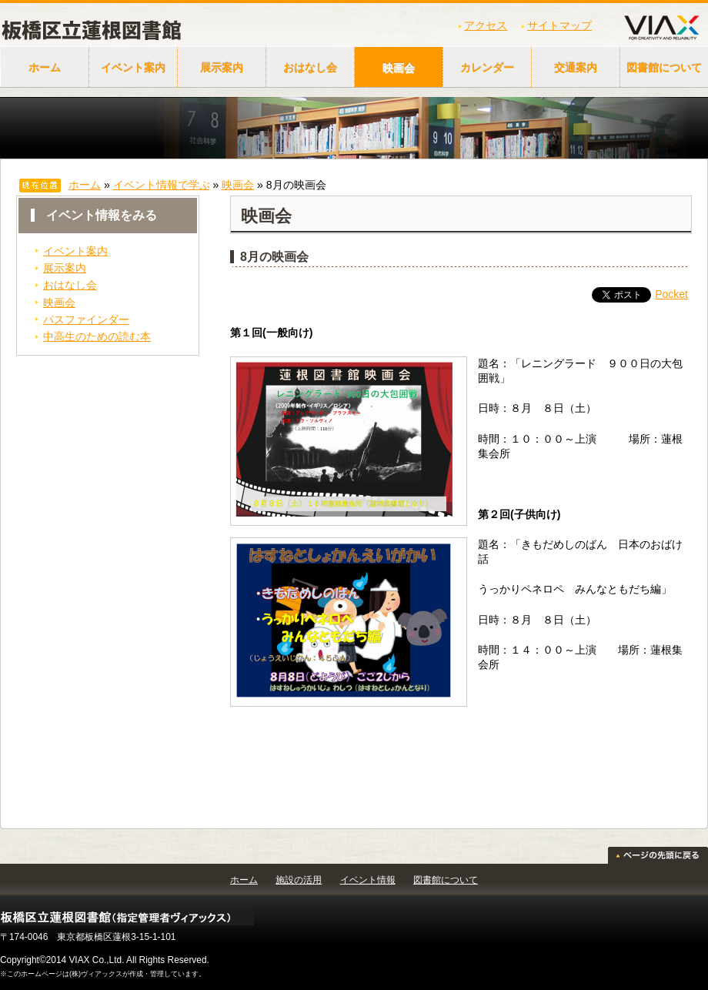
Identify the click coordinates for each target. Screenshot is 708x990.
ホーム (44, 68)
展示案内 (221, 68)
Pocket (671, 294)
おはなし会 (310, 68)
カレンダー (487, 68)
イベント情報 (368, 880)
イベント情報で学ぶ (161, 185)
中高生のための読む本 (97, 336)
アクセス (485, 25)
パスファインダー (86, 319)
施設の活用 (299, 880)
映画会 (398, 68)
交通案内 (575, 68)
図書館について (445, 880)
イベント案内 (133, 68)
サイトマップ (559, 25)
